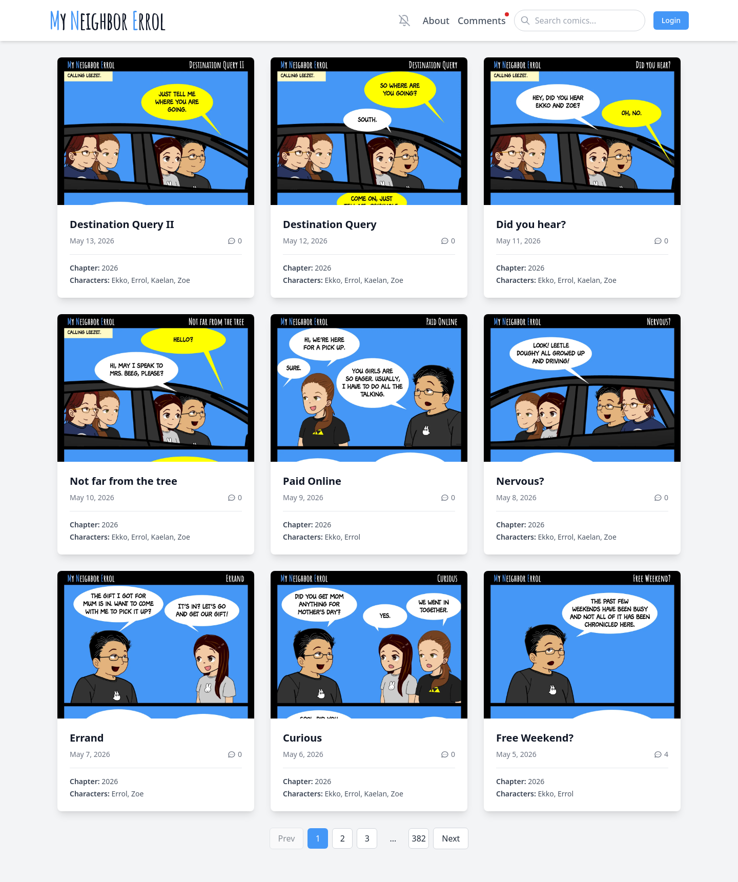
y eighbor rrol (107, 20)
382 (419, 838)
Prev (286, 838)
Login (671, 20)
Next (451, 838)
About (436, 20)
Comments (482, 20)
